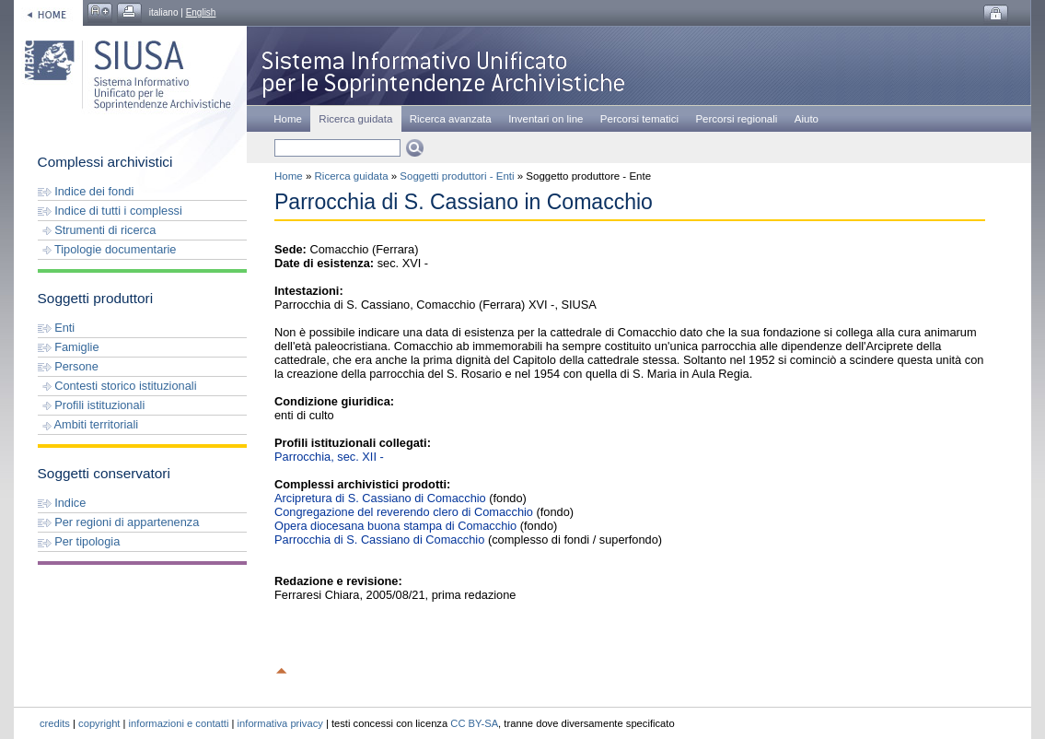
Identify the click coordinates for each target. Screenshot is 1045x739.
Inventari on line (545, 118)
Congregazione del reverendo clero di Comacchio (403, 512)
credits (55, 723)
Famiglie (68, 347)
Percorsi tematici (639, 118)
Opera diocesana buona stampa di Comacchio (395, 526)
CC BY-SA (474, 723)
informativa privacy (280, 723)
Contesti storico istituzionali (117, 386)
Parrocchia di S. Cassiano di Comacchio (379, 539)
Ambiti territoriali (88, 424)
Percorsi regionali (736, 118)
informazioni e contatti (179, 723)
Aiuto (807, 118)
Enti (56, 327)
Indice (62, 503)
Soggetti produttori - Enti (457, 176)
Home (287, 118)
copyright (99, 723)
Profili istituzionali (91, 405)
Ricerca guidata (352, 176)
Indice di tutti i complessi (110, 210)
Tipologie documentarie (107, 249)
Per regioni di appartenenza (119, 522)
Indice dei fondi (86, 191)
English (201, 12)
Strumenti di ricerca (97, 230)
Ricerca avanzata (451, 118)
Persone (68, 366)
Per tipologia (79, 541)
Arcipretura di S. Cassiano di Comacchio (380, 498)
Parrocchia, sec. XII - (329, 456)
